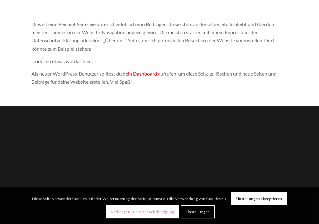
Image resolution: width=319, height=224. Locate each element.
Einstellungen (197, 211)
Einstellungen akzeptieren (259, 198)
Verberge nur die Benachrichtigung (142, 211)
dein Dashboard (140, 74)
